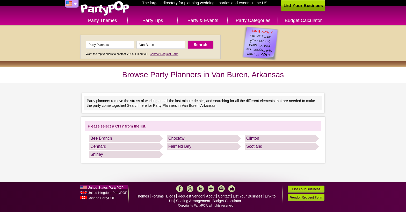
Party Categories (253, 20)
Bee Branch (101, 138)
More (211, 188)
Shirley (96, 154)
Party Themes (102, 20)
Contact (224, 196)
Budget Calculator (303, 20)
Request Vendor (191, 196)
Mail (221, 188)
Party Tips (152, 20)
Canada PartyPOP (101, 198)
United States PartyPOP (106, 187)
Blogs (170, 196)
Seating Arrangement (193, 201)
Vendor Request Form (306, 197)
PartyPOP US (104, 8)
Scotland (254, 146)
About (211, 196)
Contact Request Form (164, 53)
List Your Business (247, 196)
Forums (157, 196)
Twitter (200, 188)
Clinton (252, 138)
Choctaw (176, 138)
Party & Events (202, 20)
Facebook (179, 188)
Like (231, 188)
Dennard (98, 146)
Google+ (190, 188)
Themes (142, 196)
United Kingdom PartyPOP (107, 193)
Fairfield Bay (179, 146)
